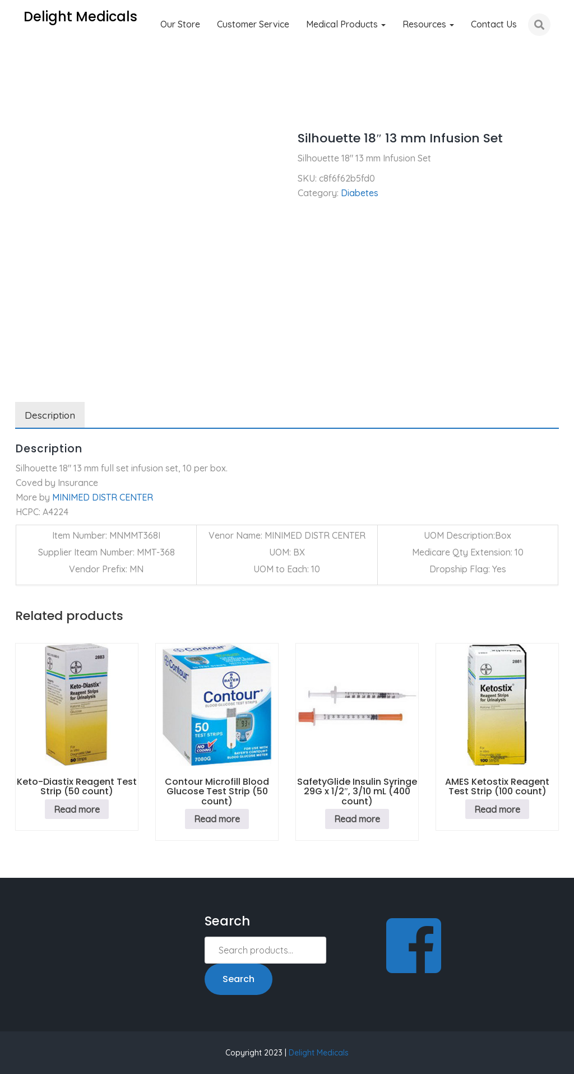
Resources (428, 24)
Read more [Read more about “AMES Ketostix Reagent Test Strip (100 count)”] (497, 809)
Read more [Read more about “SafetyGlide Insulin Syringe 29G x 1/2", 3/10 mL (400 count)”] (357, 819)
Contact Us (494, 24)
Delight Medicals (319, 1053)
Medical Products (346, 24)
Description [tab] (50, 415)
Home (27, 106)
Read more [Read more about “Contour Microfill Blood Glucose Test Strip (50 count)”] (217, 819)
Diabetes (72, 106)
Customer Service (253, 24)
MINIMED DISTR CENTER (102, 497)
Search (238, 979)
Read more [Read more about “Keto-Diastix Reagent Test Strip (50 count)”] (77, 809)
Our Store (180, 24)
